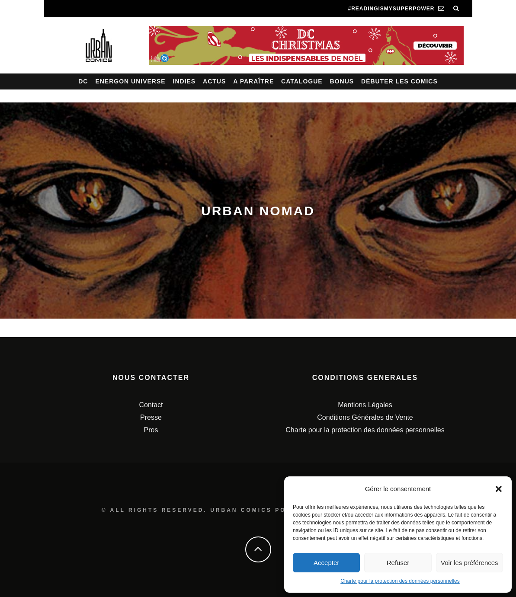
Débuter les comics (399, 81)
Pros (151, 430)
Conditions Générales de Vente (365, 417)
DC (83, 81)
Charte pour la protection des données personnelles (400, 581)
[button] (498, 489)
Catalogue (302, 81)
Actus (214, 81)
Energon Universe (130, 81)
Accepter (326, 562)
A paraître (253, 81)
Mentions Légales (365, 405)
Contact (151, 405)
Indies (184, 81)
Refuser (398, 562)
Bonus (342, 81)
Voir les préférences (469, 562)
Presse (151, 417)
